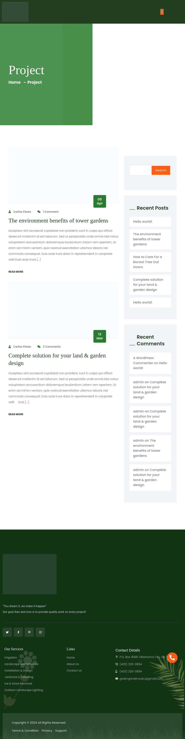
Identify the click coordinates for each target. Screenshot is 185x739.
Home (15, 82)
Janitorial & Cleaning (19, 677)
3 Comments (49, 347)
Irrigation (11, 657)
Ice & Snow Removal (18, 683)
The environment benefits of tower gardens (58, 220)
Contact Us (74, 670)
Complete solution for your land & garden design (148, 284)
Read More (15, 272)
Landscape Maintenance (21, 664)
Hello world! (142, 221)
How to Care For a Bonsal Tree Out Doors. (147, 262)
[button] (162, 12)
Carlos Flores (19, 212)
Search (161, 170)
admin (138, 382)
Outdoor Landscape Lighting (24, 690)
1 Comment (48, 212)
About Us (73, 664)
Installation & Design (19, 670)
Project (34, 82)
